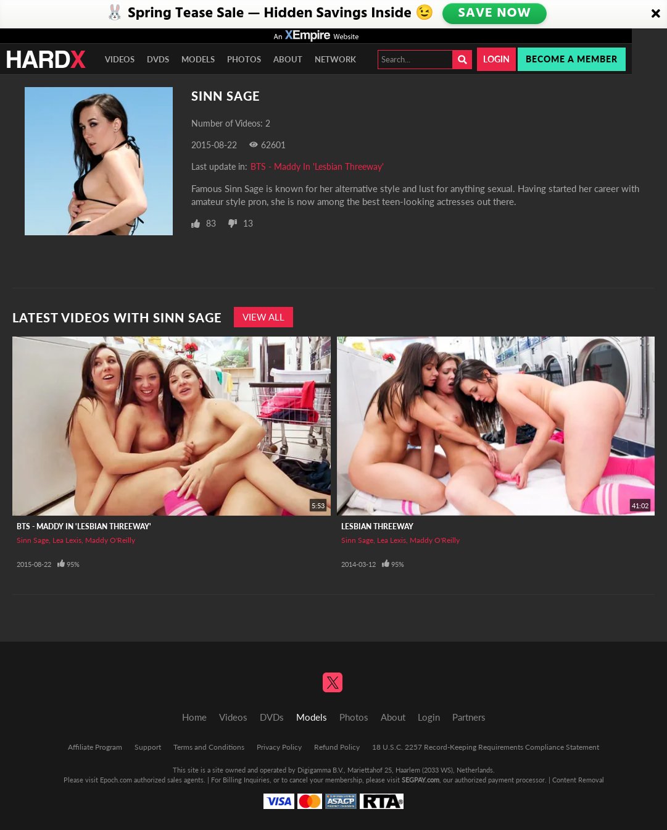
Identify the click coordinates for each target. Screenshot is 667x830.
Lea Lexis (66, 540)
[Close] (656, 14)
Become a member (572, 59)
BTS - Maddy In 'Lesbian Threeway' (317, 166)
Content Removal (578, 780)
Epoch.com (116, 780)
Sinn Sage (33, 540)
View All (263, 316)
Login (496, 59)
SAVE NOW (495, 14)
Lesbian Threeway (377, 526)
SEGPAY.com (420, 780)
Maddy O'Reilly (110, 540)
